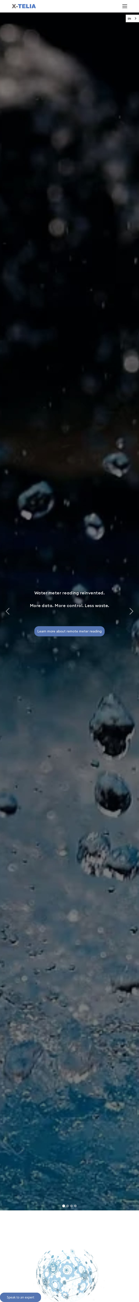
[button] (124, 6)
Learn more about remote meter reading (69, 631)
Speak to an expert (20, 1297)
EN (129, 18)
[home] (24, 6)
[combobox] (132, 18)
